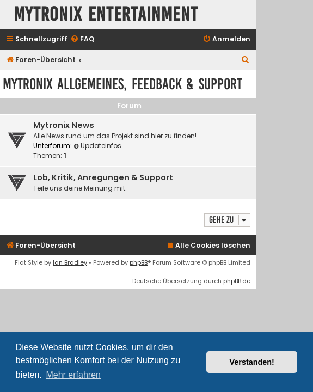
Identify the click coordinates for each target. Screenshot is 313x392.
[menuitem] (82, 39)
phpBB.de (236, 281)
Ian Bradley (70, 262)
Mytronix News (63, 125)
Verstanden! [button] (252, 362)
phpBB (139, 262)
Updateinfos (97, 145)
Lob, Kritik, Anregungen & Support (103, 177)
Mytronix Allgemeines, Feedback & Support (122, 84)
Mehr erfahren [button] (73, 374)
